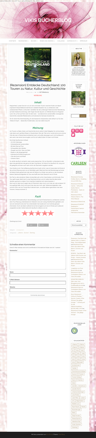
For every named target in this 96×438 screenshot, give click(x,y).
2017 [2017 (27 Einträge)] (78, 353)
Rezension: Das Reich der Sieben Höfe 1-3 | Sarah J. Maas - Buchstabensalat (78, 240)
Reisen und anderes (47, 41)
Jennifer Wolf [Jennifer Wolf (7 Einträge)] (76, 389)
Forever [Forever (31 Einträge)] (81, 374)
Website (12, 287)
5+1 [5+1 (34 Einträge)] (73, 350)
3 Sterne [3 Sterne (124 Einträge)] (81, 344)
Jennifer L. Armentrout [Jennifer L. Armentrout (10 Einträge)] (78, 386)
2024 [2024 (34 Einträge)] (83, 359)
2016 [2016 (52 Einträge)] (73, 353)
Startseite (12, 41)
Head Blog (61, 434)
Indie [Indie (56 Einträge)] (73, 383)
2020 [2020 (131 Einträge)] (78, 356)
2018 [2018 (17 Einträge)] (83, 353)
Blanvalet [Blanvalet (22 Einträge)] (80, 362)
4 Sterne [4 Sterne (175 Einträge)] (74, 347)
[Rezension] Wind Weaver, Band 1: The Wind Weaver (77, 197)
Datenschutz (72, 41)
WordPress (49, 434)
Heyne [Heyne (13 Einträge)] (74, 380)
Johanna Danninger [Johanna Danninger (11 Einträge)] (78, 392)
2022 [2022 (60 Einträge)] (73, 359)
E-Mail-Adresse (15, 279)
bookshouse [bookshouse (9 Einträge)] (76, 365)
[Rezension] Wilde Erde (78, 201)
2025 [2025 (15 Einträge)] (73, 362)
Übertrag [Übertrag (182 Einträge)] (74, 427)
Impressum (83, 41)
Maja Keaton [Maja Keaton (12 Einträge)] (80, 401)
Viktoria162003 (44, 92)
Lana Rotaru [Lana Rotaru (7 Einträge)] (75, 395)
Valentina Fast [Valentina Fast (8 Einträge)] (76, 421)
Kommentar (14, 250)
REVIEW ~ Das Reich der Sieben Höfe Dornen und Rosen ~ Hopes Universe (78, 255)
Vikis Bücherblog (48, 20)
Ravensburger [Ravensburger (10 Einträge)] (76, 409)
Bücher (34, 41)
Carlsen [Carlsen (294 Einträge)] (74, 368)
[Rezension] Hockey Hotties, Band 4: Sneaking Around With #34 (78, 179)
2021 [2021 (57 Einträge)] (83, 356)
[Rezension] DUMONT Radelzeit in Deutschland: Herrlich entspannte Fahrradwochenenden (77, 208)
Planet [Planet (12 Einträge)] (83, 406)
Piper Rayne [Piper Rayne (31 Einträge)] (75, 406)
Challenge (61, 41)
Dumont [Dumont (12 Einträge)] (74, 374)
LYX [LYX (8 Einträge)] (73, 401)
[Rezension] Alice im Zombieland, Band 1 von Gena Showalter (78, 274)
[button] (32, 225)
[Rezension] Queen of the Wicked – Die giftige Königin (78, 312)
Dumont (26, 233)
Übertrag (32, 233)
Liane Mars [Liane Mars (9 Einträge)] (75, 398)
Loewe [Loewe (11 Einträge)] (83, 398)
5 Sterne (20, 233)
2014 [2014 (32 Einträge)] (77, 350)
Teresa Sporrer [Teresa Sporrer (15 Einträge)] (76, 418)
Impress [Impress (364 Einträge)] (80, 380)
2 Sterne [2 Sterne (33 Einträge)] (74, 344)
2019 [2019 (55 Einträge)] (73, 356)
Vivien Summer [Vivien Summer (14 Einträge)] (76, 424)
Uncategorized (20, 230)
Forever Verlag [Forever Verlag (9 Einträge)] (76, 377)
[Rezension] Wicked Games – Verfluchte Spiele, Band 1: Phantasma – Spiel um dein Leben (77, 188)
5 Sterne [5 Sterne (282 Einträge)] (81, 347)
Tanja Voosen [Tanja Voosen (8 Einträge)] (76, 415)
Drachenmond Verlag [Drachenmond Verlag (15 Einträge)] (78, 371)
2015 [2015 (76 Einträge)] (82, 350)
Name (12, 272)
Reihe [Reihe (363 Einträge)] (73, 412)
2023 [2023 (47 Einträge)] (78, 359)
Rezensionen (24, 41)
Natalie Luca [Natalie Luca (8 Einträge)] (76, 403)
